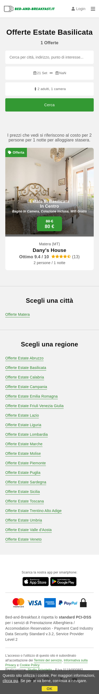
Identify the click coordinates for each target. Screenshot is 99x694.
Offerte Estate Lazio (22, 415)
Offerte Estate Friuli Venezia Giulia (34, 406)
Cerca (49, 105)
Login (79, 9)
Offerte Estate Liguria (23, 425)
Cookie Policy (30, 665)
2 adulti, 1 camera (49, 89)
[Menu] (93, 9)
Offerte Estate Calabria (24, 377)
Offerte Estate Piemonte (25, 463)
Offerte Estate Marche (24, 444)
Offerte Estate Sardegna (25, 482)
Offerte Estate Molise (23, 453)
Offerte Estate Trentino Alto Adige (33, 511)
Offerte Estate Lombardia (26, 434)
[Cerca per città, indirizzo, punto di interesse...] (49, 57)
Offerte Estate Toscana (24, 501)
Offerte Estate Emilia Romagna (31, 396)
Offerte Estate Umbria (23, 520)
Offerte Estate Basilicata (25, 368)
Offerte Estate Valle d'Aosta (28, 530)
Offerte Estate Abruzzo (24, 358)
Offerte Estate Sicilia (22, 492)
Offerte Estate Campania (26, 387)
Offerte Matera (17, 314)
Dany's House (49, 250)
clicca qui (10, 681)
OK (49, 689)
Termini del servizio (48, 660)
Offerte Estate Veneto (23, 539)
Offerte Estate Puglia (22, 472)
